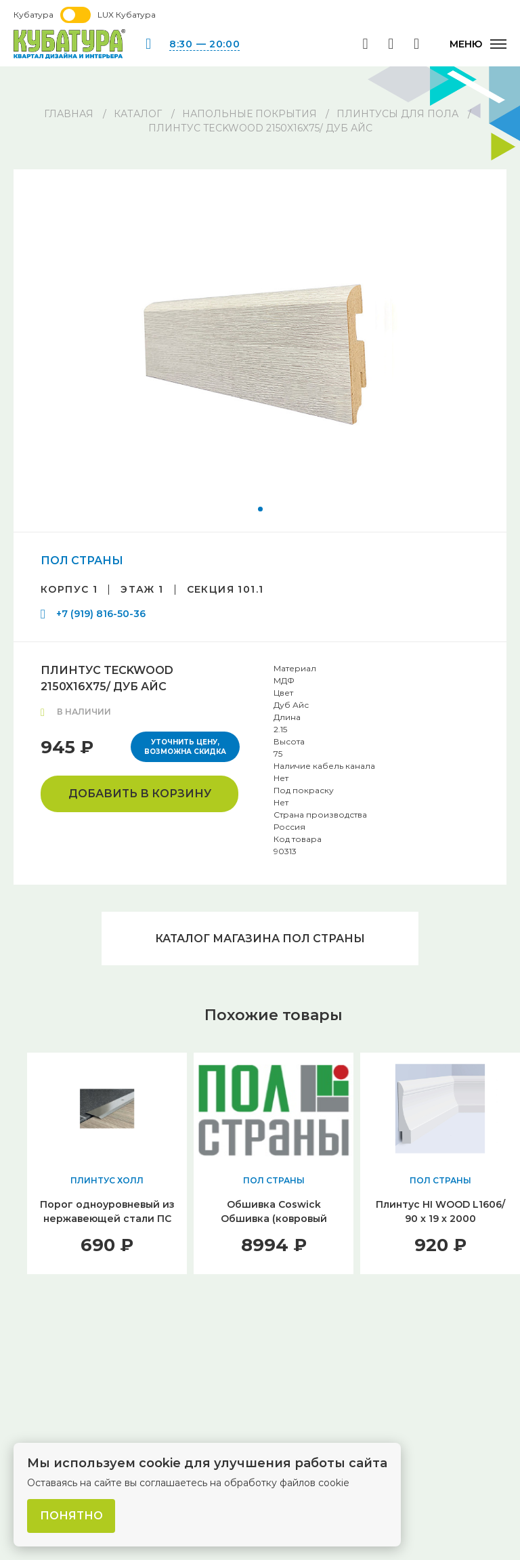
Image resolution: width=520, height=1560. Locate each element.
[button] (260, 509)
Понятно (71, 1515)
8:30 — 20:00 (204, 44)
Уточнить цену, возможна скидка (185, 747)
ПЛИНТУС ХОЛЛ (107, 1181)
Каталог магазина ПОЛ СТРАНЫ (260, 938)
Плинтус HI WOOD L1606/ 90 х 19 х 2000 (440, 1212)
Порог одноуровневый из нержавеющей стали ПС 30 (107, 1219)
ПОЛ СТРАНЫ (82, 560)
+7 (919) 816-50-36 (101, 614)
